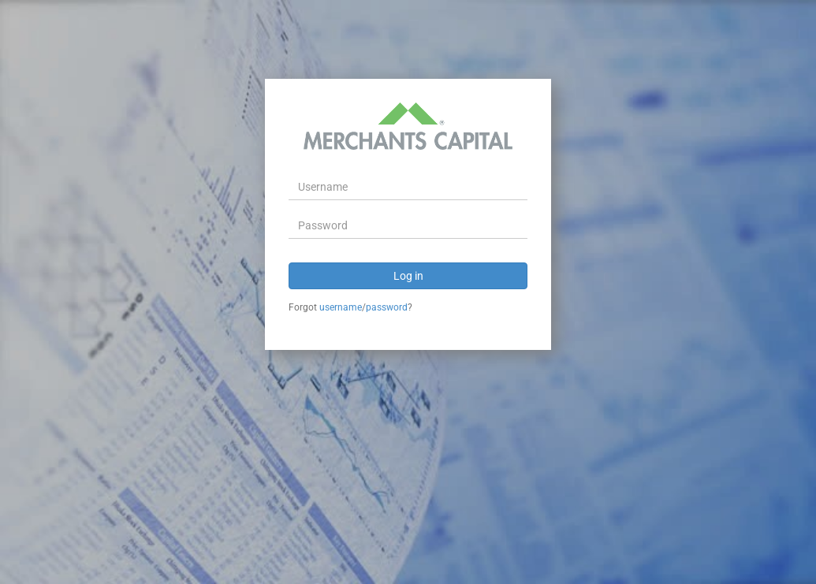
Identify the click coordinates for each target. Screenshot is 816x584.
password (387, 307)
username (340, 307)
